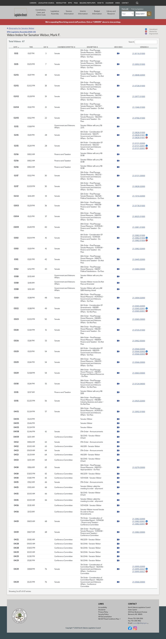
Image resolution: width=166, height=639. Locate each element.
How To (100, 3)
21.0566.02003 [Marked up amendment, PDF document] (140, 354)
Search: (143, 42)
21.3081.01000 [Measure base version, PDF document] (138, 227)
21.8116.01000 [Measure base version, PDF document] (138, 53)
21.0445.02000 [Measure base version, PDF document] (138, 259)
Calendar (109, 3)
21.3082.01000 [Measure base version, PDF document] (138, 235)
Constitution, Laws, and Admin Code (41, 12)
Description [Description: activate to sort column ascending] (91, 47)
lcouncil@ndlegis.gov (140, 623)
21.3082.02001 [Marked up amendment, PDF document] (140, 524)
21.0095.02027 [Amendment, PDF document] (140, 569)
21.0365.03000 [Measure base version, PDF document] (138, 319)
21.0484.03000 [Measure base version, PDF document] (138, 269)
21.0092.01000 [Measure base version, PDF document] (138, 64)
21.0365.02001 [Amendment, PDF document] (140, 308)
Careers (33, 3)
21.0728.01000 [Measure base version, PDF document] (138, 85)
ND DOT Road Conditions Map (109, 619)
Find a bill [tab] (125, 9)
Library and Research (111, 12)
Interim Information (83, 12)
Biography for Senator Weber (20, 28)
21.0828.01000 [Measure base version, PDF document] (138, 132)
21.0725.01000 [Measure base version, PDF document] (138, 330)
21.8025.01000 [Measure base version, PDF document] (138, 216)
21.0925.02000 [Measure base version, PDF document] (138, 401)
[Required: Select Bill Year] (128, 13)
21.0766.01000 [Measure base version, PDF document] (138, 118)
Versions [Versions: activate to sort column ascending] (143, 47)
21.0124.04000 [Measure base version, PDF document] (138, 383)
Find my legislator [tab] (137, 9)
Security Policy (103, 614)
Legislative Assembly (55, 12)
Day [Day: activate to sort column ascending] (45, 47)
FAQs (76, 3)
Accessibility (102, 607)
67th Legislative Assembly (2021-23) (21, 32)
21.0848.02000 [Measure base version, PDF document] (138, 75)
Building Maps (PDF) (87, 3)
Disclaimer (101, 610)
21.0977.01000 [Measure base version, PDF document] (138, 96)
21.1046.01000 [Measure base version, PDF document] (138, 107)
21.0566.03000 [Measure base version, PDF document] (138, 362)
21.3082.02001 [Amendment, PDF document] (140, 521)
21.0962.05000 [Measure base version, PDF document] (138, 340)
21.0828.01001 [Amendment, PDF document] (140, 135)
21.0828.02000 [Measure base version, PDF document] (138, 186)
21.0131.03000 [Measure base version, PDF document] (138, 175)
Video (117, 3)
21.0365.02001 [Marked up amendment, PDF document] (140, 311)
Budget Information (97, 12)
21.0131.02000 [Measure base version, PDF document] (138, 143)
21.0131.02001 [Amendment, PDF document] (140, 145)
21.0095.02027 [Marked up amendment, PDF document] (140, 571)
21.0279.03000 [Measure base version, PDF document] (138, 467)
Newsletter (61, 3)
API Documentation (105, 617)
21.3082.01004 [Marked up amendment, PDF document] (140, 240)
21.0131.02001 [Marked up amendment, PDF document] (140, 148)
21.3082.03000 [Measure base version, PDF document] (138, 532)
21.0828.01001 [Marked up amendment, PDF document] (140, 137)
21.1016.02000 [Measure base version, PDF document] (138, 196)
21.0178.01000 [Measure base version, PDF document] (138, 205)
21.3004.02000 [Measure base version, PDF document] (138, 298)
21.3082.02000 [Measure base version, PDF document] (138, 248)
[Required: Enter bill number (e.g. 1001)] (141, 13)
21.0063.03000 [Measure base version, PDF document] (138, 373)
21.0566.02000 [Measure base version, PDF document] (138, 349)
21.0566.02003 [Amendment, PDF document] (140, 351)
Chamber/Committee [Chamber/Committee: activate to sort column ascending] (66, 47)
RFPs (70, 3)
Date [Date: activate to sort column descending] (15, 47)
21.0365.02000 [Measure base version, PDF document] (138, 306)
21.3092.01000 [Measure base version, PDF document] (138, 411)
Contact (125, 3)
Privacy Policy (103, 612)
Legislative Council (46, 3)
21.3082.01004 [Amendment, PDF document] (140, 238)
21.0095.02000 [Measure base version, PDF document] (138, 566)
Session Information (69, 12)
